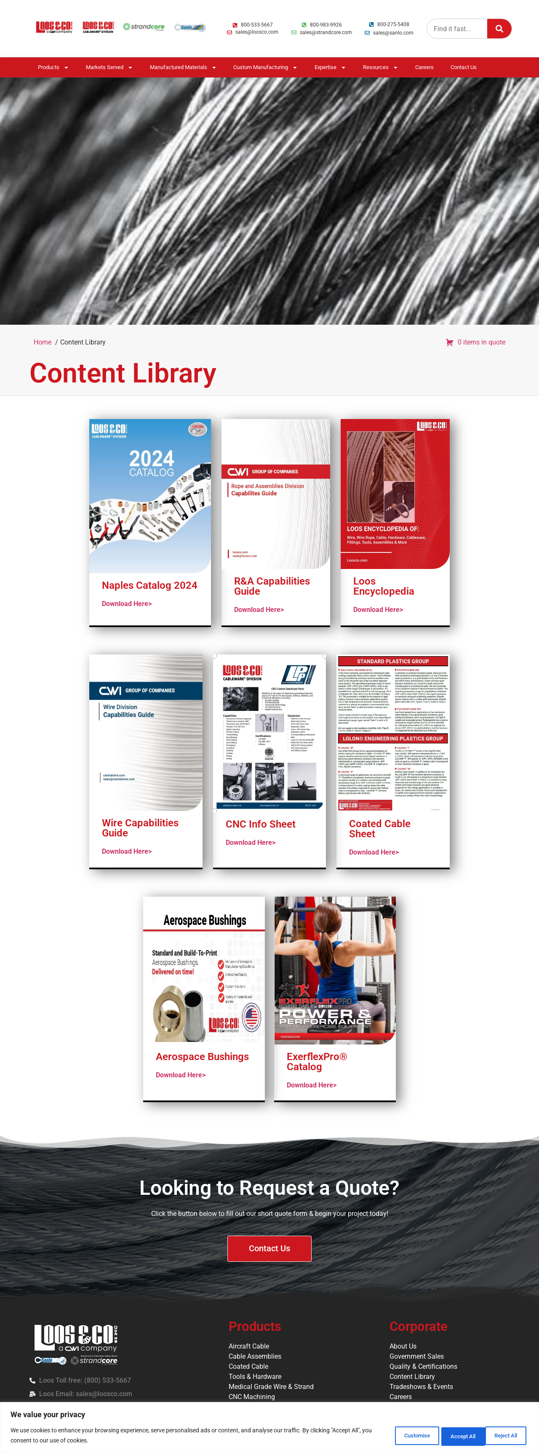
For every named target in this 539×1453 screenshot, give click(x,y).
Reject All (449, 1435)
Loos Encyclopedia (383, 586)
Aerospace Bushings (202, 1057)
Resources (380, 68)
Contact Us (464, 67)
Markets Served (109, 68)
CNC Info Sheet (261, 824)
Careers (424, 67)
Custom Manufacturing (265, 68)
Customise (393, 1435)
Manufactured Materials (183, 68)
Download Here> (127, 604)
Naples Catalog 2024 (149, 585)
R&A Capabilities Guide (272, 586)
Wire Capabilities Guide (140, 828)
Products (53, 68)
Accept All (502, 1435)
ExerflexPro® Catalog (317, 1062)
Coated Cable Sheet (380, 829)
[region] (269, 1428)
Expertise (330, 68)
